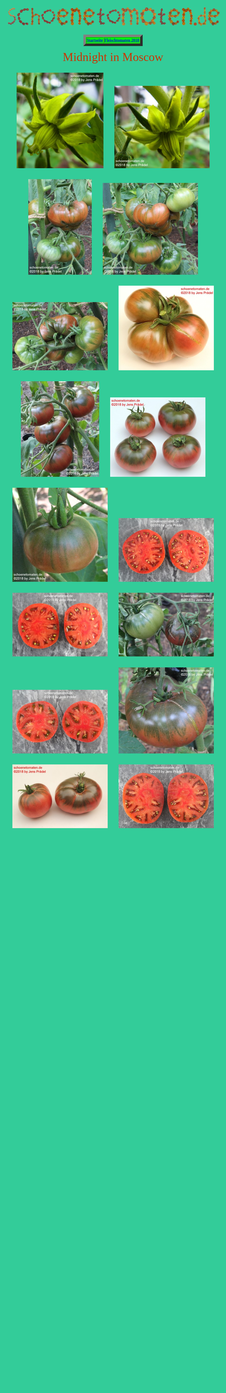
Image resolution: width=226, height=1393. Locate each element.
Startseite (95, 40)
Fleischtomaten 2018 (121, 40)
